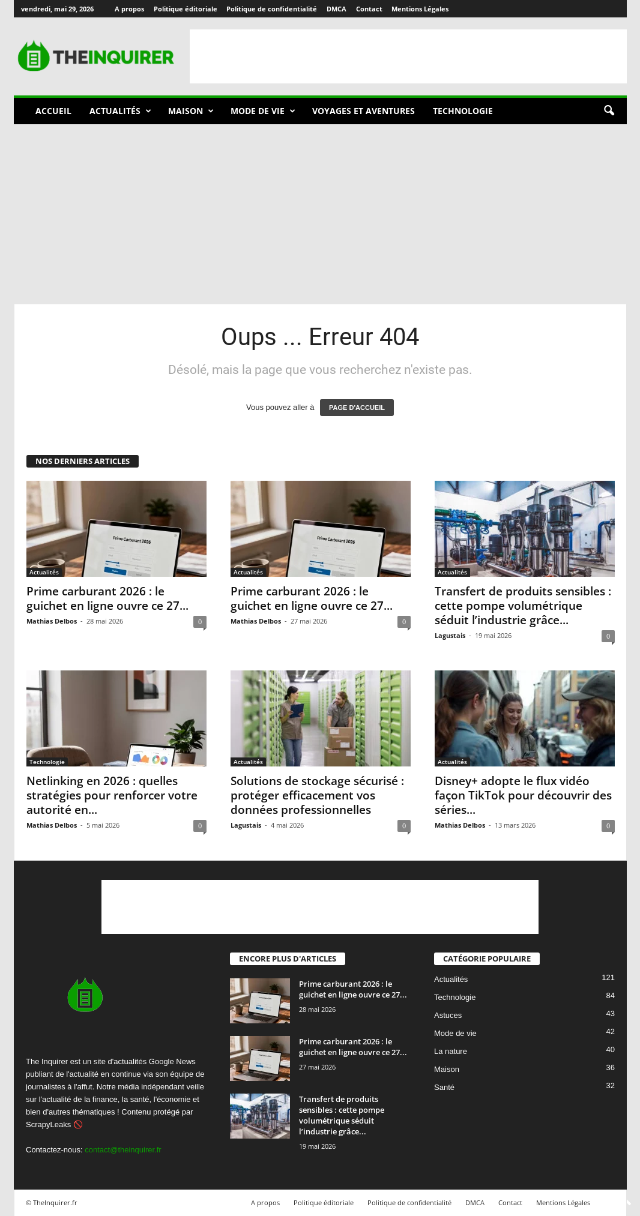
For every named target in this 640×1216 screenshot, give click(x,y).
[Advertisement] (408, 56)
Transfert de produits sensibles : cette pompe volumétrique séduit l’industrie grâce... (523, 605)
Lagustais (450, 635)
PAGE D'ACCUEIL (357, 407)
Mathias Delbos (51, 620)
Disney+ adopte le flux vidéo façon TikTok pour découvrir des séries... (523, 795)
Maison (191, 111)
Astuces (448, 1015)
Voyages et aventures (363, 110)
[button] (609, 111)
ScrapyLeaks (48, 1124)
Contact (369, 8)
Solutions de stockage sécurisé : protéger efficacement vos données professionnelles (317, 795)
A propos (129, 8)
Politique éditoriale (185, 8)
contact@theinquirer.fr (123, 1149)
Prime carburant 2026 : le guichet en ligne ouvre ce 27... (107, 598)
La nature (450, 1051)
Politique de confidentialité (271, 8)
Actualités (120, 111)
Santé (444, 1087)
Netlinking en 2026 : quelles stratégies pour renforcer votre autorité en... (112, 795)
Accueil (53, 110)
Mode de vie (263, 111)
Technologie (463, 110)
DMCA (336, 8)
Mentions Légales (419, 8)
